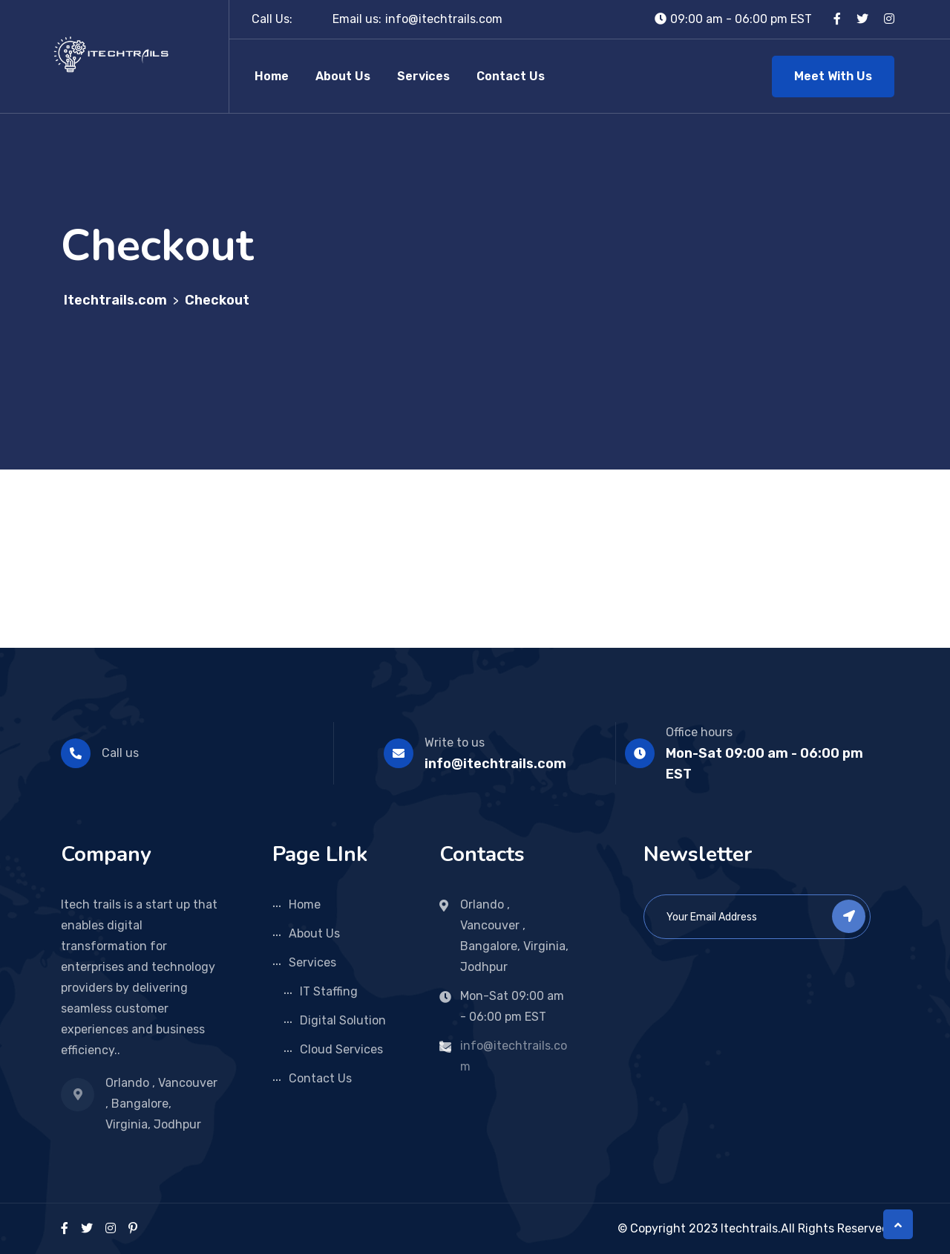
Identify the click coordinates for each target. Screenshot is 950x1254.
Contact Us (510, 76)
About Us (342, 76)
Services (423, 76)
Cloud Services (341, 1049)
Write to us (455, 742)
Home (272, 76)
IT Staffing (329, 991)
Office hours (699, 732)
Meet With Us (833, 76)
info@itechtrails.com (443, 19)
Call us (120, 753)
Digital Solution (343, 1020)
